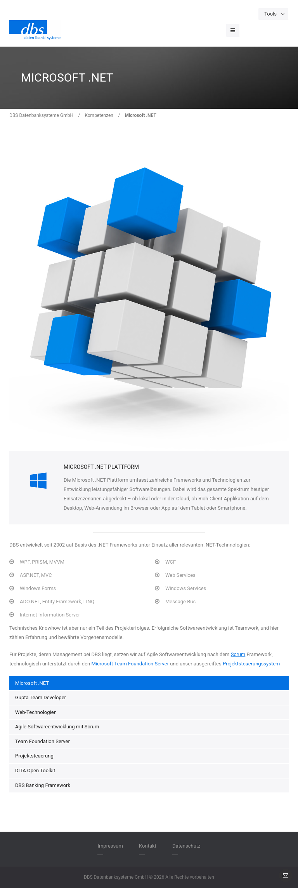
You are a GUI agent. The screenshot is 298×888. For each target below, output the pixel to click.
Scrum (238, 654)
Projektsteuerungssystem (251, 664)
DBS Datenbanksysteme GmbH (41, 115)
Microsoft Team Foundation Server (130, 664)
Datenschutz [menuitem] (186, 846)
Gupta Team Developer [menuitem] (40, 697)
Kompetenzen (99, 115)
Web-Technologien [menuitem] (36, 712)
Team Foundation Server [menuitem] (42, 741)
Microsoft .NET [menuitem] (32, 683)
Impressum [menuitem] (110, 846)
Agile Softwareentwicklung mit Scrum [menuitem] (57, 727)
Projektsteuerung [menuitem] (34, 756)
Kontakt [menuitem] (147, 846)
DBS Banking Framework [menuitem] (42, 785)
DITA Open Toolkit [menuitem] (35, 770)
